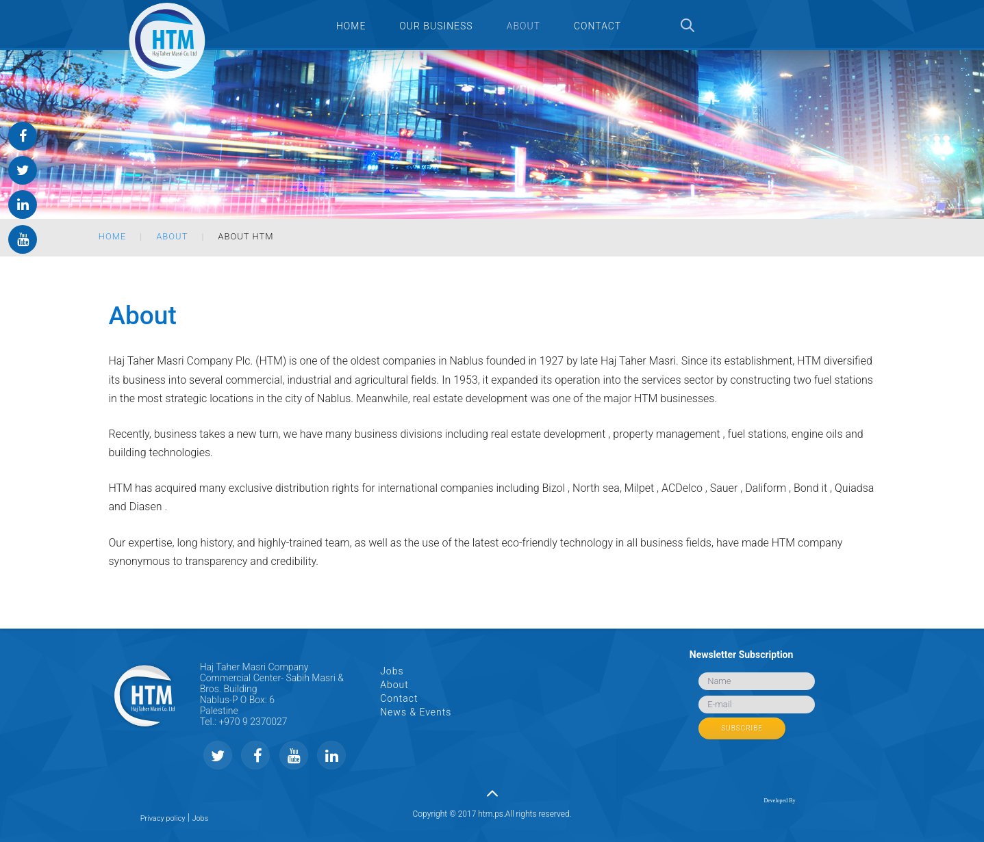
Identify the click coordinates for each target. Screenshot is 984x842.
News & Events (415, 712)
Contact (399, 698)
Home (113, 236)
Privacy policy (163, 818)
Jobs (391, 671)
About (172, 236)
